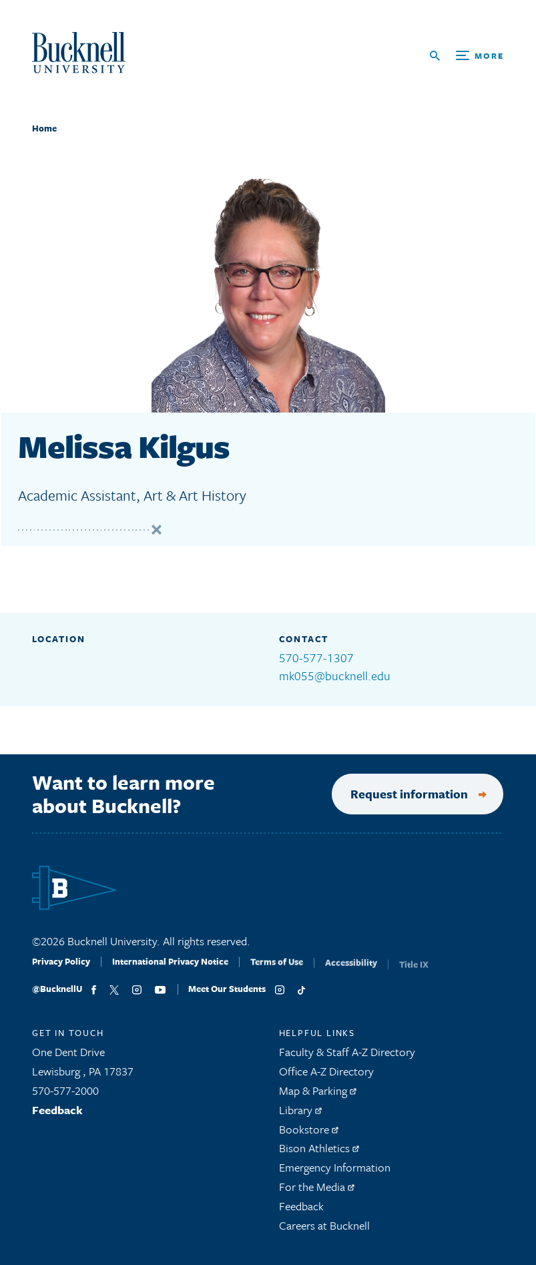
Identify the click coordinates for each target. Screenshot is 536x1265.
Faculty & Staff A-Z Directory (347, 1058)
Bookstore (308, 1135)
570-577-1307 (316, 657)
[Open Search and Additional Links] (467, 56)
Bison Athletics (319, 1154)
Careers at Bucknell (324, 1231)
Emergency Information (334, 1173)
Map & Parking (317, 1096)
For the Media (316, 1192)
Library (300, 1115)
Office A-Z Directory (326, 1077)
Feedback (57, 1115)
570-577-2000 (65, 1096)
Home (44, 128)
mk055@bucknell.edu (334, 675)
